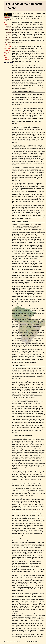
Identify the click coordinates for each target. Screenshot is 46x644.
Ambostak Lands (6, 23)
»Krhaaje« (7, 31)
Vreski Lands (7, 59)
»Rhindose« (8, 37)
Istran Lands (7, 48)
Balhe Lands (7, 44)
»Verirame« (8, 42)
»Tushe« (7, 39)
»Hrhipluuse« (8, 29)
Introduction (7, 17)
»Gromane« (8, 27)
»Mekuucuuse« (8, 32)
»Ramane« (8, 36)
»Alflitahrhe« (8, 26)
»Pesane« (7, 34)
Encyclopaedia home (8, 63)
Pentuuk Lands (8, 50)
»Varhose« (8, 40)
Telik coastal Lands (7, 53)
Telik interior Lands (7, 56)
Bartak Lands (7, 46)
